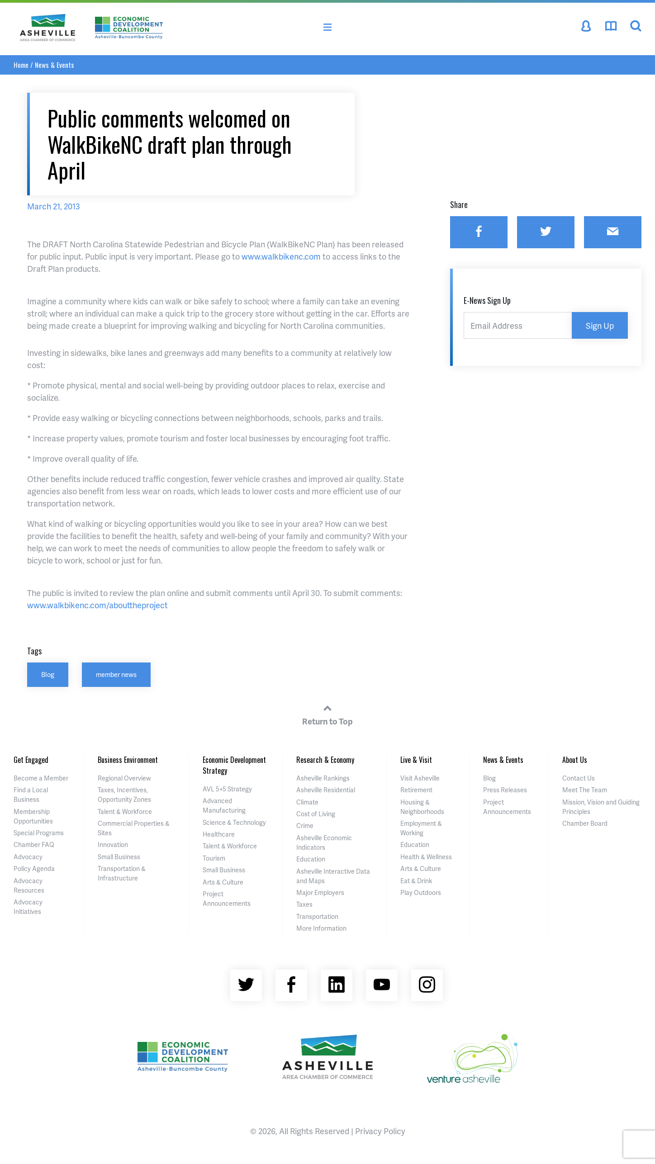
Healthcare (219, 834)
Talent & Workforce (125, 811)
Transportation (317, 916)
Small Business (119, 856)
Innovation (113, 844)
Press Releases (505, 789)
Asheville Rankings (323, 778)
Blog (47, 674)
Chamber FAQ (34, 844)
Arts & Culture (223, 882)
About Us (574, 759)
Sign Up (600, 325)
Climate (307, 802)
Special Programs (39, 832)
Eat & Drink (416, 880)
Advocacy (28, 856)
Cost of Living (315, 813)
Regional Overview (124, 778)
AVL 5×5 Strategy (227, 789)
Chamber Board (585, 823)
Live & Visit (416, 759)
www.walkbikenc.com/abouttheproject (97, 604)
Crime (304, 825)
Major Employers (320, 892)
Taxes (304, 904)
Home (21, 65)
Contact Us (578, 778)
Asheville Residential (325, 789)
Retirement (416, 789)
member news (116, 674)
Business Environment (128, 759)
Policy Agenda (34, 868)
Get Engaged (31, 759)
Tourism (214, 858)
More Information (321, 928)
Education (310, 859)
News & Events (54, 65)
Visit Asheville (420, 778)
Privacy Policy (380, 1130)
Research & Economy (325, 759)
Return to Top (327, 713)
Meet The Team (584, 789)
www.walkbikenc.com (281, 256)
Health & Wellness (426, 856)
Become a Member (41, 778)
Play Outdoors (420, 892)
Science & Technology (234, 822)
